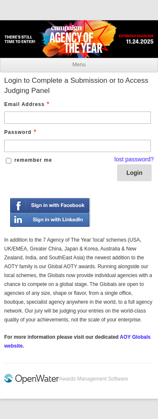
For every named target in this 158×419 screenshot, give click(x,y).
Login (134, 172)
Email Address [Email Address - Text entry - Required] (27, 104)
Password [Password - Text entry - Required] (21, 132)
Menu (79, 65)
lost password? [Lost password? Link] (134, 159)
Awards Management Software (93, 379)
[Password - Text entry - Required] (77, 146)
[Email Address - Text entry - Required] (77, 118)
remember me (33, 160)
